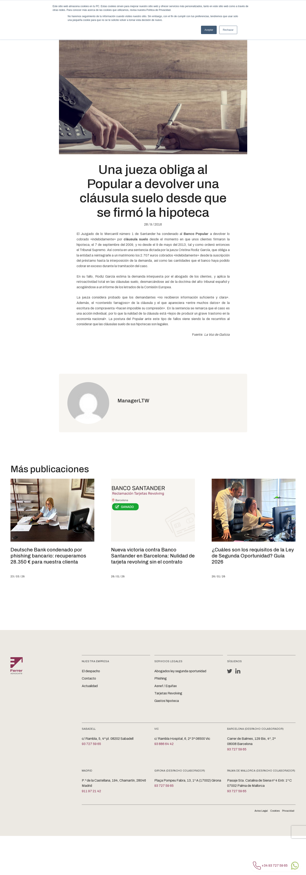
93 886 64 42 (164, 744)
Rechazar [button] (228, 29)
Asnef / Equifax (165, 686)
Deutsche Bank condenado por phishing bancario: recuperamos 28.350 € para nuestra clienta (48, 556)
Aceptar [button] (209, 29)
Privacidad (288, 810)
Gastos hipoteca (166, 701)
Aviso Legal (261, 810)
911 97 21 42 (91, 791)
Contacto (89, 678)
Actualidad (90, 686)
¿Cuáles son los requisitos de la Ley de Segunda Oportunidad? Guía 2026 (253, 556)
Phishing (160, 678)
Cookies (275, 810)
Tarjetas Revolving (168, 693)
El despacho (91, 671)
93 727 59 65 (91, 744)
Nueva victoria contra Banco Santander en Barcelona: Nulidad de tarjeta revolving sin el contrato (153, 556)
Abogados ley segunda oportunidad (180, 671)
